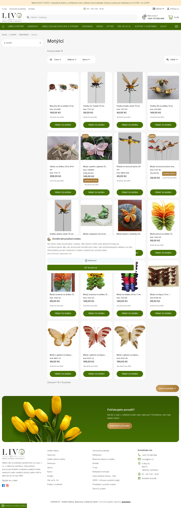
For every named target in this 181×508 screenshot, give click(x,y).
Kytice (49, 472)
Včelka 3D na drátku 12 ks (161, 106)
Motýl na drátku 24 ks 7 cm (129, 294)
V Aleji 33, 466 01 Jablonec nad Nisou (150, 466)
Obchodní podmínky (17, 9)
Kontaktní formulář (147, 478)
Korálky (50, 476)
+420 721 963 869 (155, 18)
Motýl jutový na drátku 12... (162, 234)
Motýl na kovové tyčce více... (163, 166)
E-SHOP (8, 43)
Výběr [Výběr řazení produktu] (174, 59)
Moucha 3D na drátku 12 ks (62, 106)
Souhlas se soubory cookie (13, 505)
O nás (4, 9)
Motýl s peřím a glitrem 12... (95, 166)
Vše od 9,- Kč (53, 480)
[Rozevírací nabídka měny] (158, 9)
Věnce (50, 467)
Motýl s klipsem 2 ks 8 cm (94, 234)
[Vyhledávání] (82, 17)
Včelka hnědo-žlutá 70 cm (128, 106)
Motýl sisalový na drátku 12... (62, 294)
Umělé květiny (53, 451)
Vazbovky (51, 455)
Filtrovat (51, 59)
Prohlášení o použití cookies (104, 484)
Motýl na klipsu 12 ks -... (160, 294)
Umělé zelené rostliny (56, 459)
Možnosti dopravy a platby (104, 459)
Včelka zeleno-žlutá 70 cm (61, 234)
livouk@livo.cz (146, 459)
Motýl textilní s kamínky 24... (129, 234)
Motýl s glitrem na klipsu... (61, 355)
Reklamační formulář (101, 472)
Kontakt (32, 9)
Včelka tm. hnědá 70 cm (93, 106)
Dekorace (51, 463)
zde (70, 253)
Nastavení (90, 260)
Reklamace (97, 455)
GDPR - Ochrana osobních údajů (106, 480)
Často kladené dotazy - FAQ (104, 476)
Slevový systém (99, 489)
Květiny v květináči (54, 484)
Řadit (167, 59)
